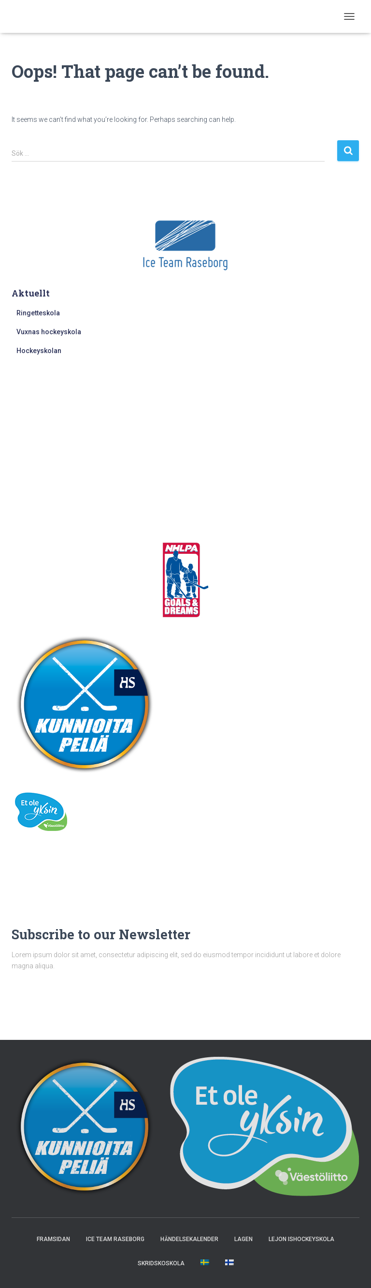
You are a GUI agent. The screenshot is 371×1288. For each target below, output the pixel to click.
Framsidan (53, 1239)
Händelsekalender (189, 1239)
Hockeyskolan (38, 351)
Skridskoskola (161, 1263)
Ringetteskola (38, 313)
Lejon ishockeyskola (301, 1239)
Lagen (243, 1239)
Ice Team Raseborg (115, 1239)
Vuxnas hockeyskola (48, 332)
